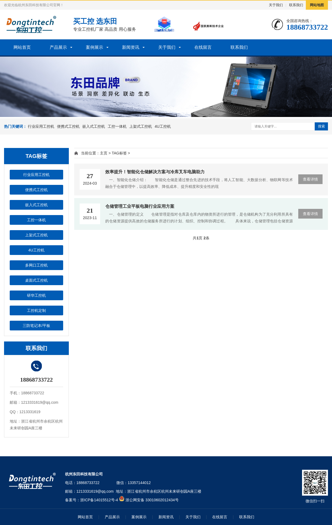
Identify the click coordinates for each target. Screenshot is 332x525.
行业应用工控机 (41, 126)
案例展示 (94, 47)
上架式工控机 (140, 126)
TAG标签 (119, 153)
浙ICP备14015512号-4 (99, 500)
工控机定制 (36, 310)
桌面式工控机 (36, 280)
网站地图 (317, 5)
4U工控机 (163, 126)
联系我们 (296, 5)
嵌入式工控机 (93, 126)
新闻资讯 (130, 47)
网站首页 (22, 47)
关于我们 (276, 5)
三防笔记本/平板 (36, 325)
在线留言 (203, 47)
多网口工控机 (36, 265)
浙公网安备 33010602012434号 (152, 500)
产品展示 (58, 47)
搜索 (321, 126)
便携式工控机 (68, 126)
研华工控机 (36, 295)
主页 (103, 153)
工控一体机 (117, 126)
